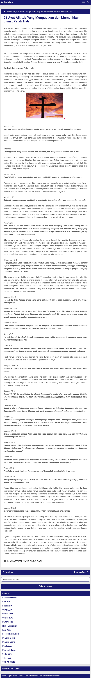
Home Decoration (9, 626)
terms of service (54, 676)
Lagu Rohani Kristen (10, 634)
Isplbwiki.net (7, 2)
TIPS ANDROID (8, 662)
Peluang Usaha (8, 642)
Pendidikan (7, 646)
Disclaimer (43, 676)
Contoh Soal (7, 614)
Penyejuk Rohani (9, 650)
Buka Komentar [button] (45, 586)
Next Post (9, 572)
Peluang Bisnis (8, 638)
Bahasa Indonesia (9, 598)
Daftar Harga (7, 622)
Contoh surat (7, 618)
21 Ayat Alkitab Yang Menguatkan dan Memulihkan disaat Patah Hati (42, 19)
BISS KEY (6, 602)
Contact (28, 676)
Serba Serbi (7, 654)
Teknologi (6, 658)
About (21, 676)
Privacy (35, 676)
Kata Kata (6, 630)
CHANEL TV (7, 610)
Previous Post (80, 572)
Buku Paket (7, 606)
